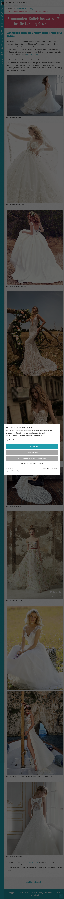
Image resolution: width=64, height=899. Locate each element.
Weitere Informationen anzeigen (32, 464)
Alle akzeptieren (32, 446)
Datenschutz (45, 468)
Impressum (54, 468)
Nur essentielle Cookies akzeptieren (32, 458)
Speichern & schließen (32, 452)
